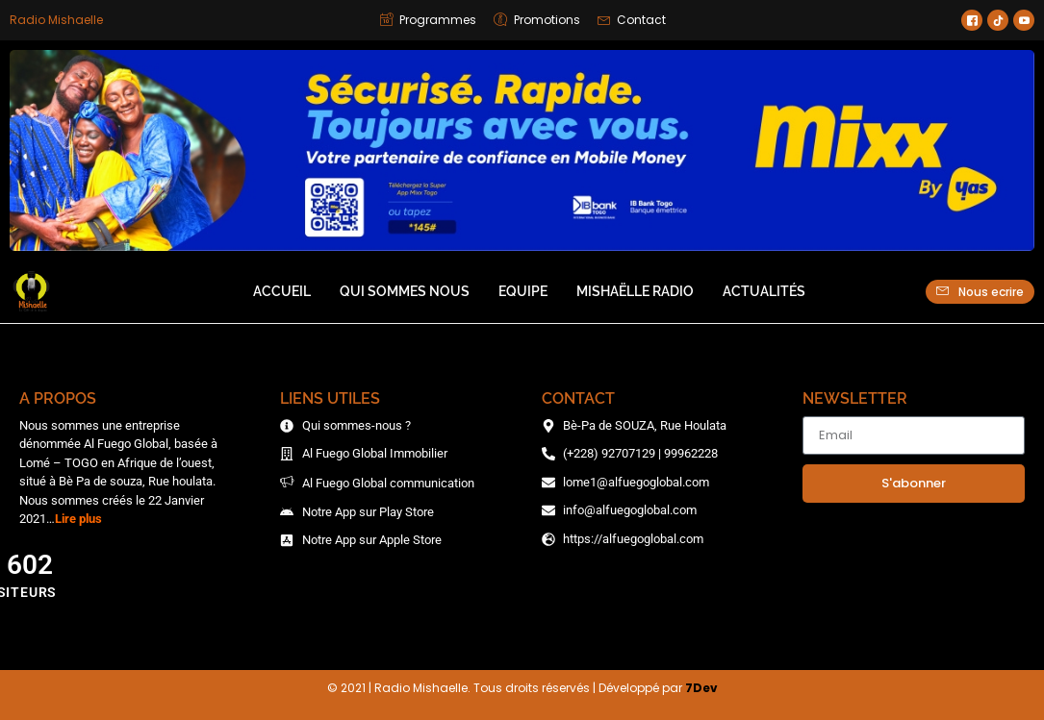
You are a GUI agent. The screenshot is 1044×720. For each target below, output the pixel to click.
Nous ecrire (980, 291)
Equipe (522, 291)
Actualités (764, 291)
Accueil (282, 291)
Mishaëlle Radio (635, 291)
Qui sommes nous (405, 291)
